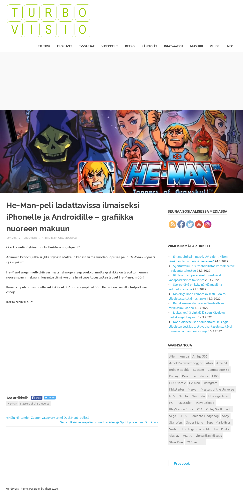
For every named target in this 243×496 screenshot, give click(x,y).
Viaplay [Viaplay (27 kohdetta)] (174, 435)
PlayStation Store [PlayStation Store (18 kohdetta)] (181, 409)
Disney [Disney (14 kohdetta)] (174, 376)
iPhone (58, 237)
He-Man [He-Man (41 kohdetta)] (194, 383)
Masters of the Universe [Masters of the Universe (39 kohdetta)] (217, 389)
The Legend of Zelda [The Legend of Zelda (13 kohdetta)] (196, 429)
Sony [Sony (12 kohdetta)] (225, 416)
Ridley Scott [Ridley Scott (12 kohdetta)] (214, 409)
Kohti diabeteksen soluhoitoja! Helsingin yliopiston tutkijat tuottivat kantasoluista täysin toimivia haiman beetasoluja (201, 326)
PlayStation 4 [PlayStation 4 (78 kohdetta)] (205, 402)
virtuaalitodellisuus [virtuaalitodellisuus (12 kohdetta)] (209, 435)
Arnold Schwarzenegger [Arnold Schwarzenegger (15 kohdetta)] (185, 363)
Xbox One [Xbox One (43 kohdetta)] (176, 442)
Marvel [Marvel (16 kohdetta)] (192, 389)
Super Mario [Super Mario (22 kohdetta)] (194, 422)
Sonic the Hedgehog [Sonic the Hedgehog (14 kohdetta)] (205, 416)
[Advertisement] (121, 81)
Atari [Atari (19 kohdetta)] (209, 363)
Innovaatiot (173, 46)
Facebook (182, 463)
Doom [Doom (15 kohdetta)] (186, 376)
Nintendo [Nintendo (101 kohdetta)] (198, 396)
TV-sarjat (86, 46)
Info (229, 46)
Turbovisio (29, 237)
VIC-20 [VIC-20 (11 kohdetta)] (187, 435)
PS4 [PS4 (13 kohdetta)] (199, 409)
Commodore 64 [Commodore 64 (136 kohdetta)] (218, 369)
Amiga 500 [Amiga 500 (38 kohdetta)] (199, 356)
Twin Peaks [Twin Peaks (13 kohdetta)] (221, 429)
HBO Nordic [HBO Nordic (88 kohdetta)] (177, 383)
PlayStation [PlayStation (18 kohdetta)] (184, 402)
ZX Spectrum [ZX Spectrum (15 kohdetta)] (195, 442)
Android (47, 237)
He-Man (12, 403)
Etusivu (44, 46)
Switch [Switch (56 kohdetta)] (173, 429)
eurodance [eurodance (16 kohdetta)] (201, 376)
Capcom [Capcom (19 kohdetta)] (198, 369)
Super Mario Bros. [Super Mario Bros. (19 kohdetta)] (219, 422)
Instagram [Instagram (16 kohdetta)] (210, 383)
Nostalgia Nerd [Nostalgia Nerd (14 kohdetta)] (218, 396)
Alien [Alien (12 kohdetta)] (172, 356)
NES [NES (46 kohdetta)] (172, 396)
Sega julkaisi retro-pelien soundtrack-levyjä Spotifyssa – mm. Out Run (108, 422)
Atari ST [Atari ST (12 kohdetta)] (221, 363)
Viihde (214, 46)
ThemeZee (51, 488)
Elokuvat (64, 46)
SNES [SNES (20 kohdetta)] (183, 416)
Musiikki (196, 46)
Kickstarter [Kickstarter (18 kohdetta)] (176, 389)
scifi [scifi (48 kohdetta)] (228, 409)
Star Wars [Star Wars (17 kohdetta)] (176, 422)
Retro (130, 46)
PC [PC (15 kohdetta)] (171, 402)
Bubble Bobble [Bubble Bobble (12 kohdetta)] (179, 369)
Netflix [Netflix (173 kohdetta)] (183, 396)
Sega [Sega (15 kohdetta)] (172, 416)
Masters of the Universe (34, 403)
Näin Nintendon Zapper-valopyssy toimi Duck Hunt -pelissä (48, 417)
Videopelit (109, 46)
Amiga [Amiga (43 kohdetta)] (184, 356)
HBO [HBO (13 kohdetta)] (215, 376)
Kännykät (149, 46)
